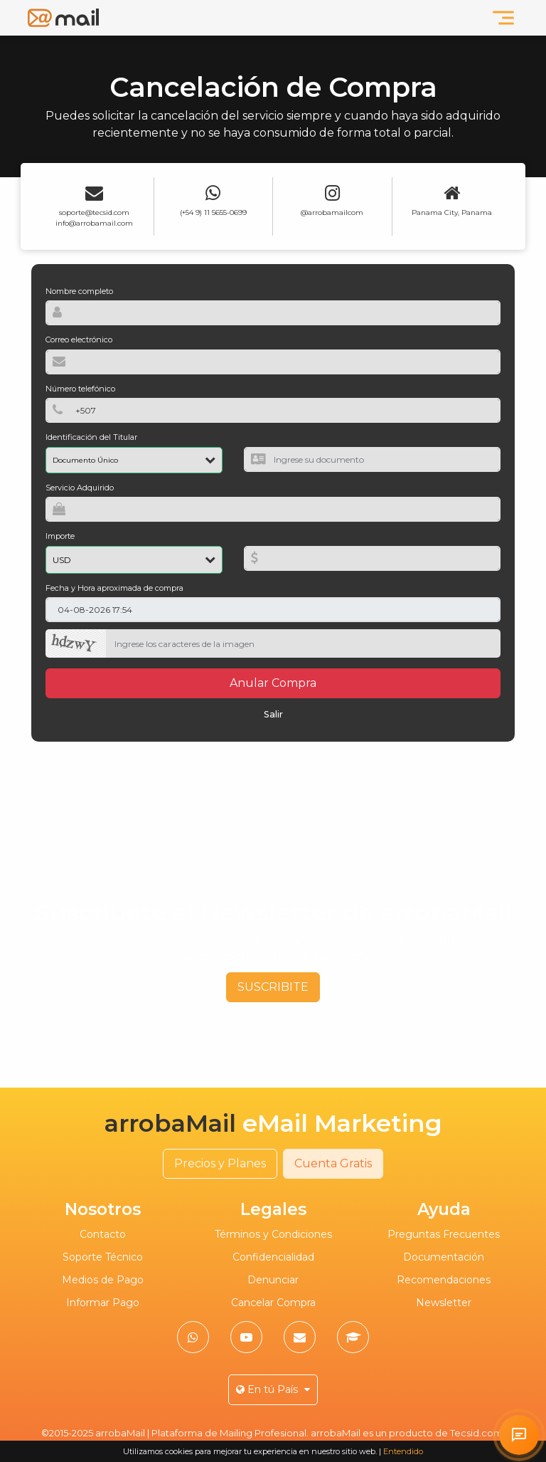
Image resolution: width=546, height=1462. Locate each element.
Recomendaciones (444, 1279)
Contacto (103, 1234)
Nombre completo (79, 291)
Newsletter (443, 1302)
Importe (60, 536)
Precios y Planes (220, 1163)
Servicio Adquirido (80, 488)
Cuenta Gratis (333, 1163)
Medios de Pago (103, 1279)
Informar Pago (102, 1302)
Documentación (443, 1257)
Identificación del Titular (91, 437)
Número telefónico (80, 389)
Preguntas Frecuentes (443, 1234)
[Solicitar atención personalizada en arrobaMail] (519, 1435)
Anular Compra (273, 683)
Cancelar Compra (273, 1302)
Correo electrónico (79, 340)
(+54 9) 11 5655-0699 (213, 212)
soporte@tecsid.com (94, 212)
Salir (273, 714)
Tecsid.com (476, 1433)
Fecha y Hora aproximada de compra (114, 588)
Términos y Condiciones (273, 1234)
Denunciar (273, 1279)
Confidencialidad (273, 1257)
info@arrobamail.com (94, 223)
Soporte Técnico (103, 1257)
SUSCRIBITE (273, 987)
